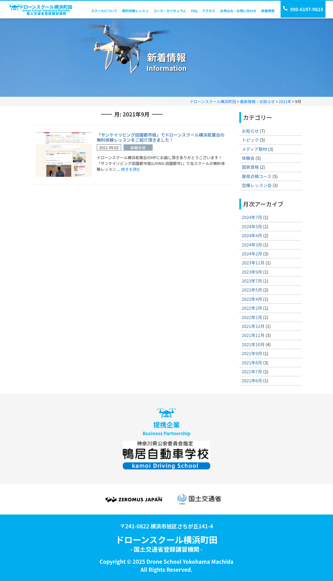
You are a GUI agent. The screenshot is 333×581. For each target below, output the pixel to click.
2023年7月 (252, 281)
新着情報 (267, 10)
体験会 (248, 158)
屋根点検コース (256, 176)
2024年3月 (252, 245)
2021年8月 (252, 363)
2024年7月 (252, 217)
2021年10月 (253, 344)
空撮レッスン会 (257, 185)
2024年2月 (252, 254)
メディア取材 (254, 149)
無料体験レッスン (135, 10)
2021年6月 (252, 380)
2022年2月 (252, 308)
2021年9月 (252, 353)
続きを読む (131, 169)
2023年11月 (253, 263)
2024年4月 (252, 235)
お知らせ (138, 147)
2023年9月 (252, 272)
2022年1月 (252, 317)
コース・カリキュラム (169, 10)
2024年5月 (252, 226)
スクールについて (104, 10)
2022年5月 (252, 290)
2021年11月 (253, 335)
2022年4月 (252, 299)
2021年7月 (252, 371)
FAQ (194, 10)
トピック (250, 140)
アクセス (208, 10)
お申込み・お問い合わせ (238, 10)
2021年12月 (253, 326)
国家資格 (250, 167)
